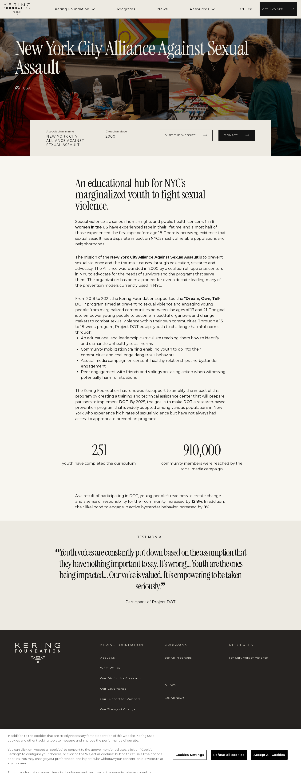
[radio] (242, 9)
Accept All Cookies (269, 759)
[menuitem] (126, 9)
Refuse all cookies (228, 759)
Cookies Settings (189, 759)
